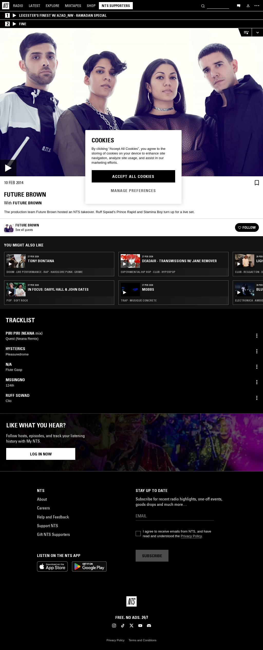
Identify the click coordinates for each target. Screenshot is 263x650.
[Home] (5, 5)
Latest (34, 5)
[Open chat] (238, 5)
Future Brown (27, 202)
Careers (43, 507)
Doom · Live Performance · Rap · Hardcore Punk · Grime (44, 272)
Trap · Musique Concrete (139, 300)
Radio (18, 5)
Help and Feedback (53, 516)
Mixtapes (73, 5)
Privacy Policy (191, 536)
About (42, 499)
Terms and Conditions (142, 640)
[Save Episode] (257, 182)
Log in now (41, 453)
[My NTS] (248, 5)
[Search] (203, 5)
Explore (52, 5)
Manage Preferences (133, 190)
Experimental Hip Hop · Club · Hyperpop (148, 272)
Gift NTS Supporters (53, 534)
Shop (91, 5)
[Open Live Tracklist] (245, 32)
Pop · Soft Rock (17, 300)
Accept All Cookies (133, 176)
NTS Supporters (116, 5)
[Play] (131, 102)
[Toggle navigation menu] (257, 5)
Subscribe (152, 555)
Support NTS (47, 525)
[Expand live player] (257, 32)
